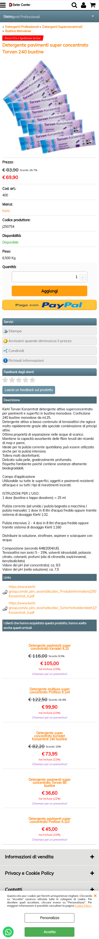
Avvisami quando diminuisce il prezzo (40, 341)
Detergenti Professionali (22, 17)
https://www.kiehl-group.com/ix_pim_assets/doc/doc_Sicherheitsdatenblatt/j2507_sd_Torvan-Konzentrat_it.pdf (53, 608)
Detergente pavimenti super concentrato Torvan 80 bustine (50, 782)
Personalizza (49, 918)
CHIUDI (95, 895)
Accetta (49, 932)
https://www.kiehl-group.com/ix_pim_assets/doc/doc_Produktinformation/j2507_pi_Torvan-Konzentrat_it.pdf (53, 591)
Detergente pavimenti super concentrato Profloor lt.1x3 (50, 820)
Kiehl (6, 211)
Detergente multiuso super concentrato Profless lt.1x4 (50, 691)
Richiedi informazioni (26, 360)
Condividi (16, 350)
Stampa (15, 331)
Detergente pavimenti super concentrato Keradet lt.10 (50, 647)
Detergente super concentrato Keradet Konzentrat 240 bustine (49, 736)
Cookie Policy (83, 905)
